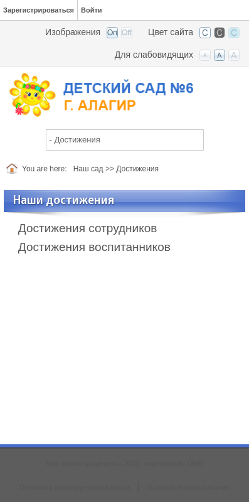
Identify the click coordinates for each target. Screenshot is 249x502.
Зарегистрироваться (38, 10)
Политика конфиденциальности (74, 487)
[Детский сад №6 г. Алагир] (124, 93)
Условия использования (188, 487)
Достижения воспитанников (94, 247)
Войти (91, 10)
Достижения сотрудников (87, 228)
